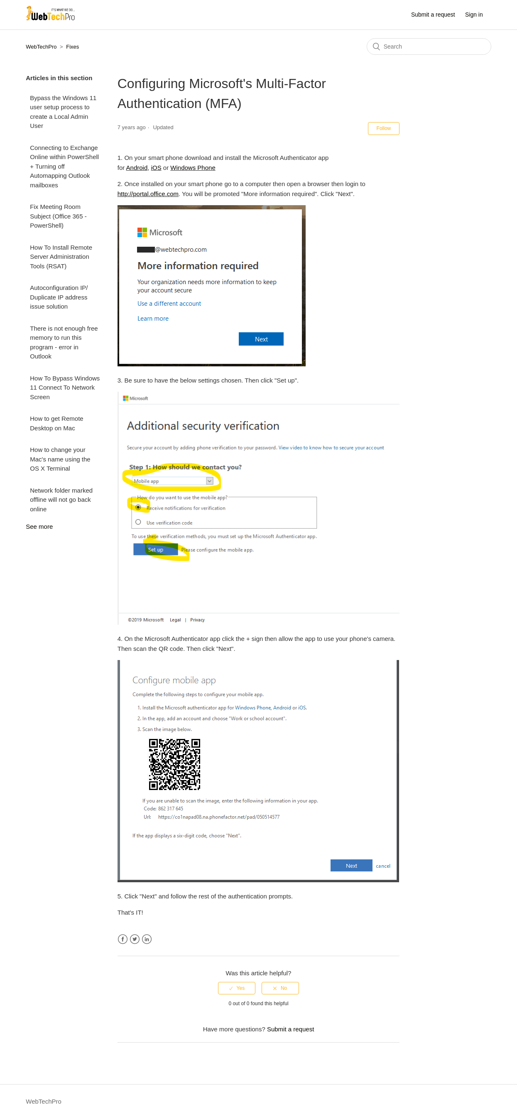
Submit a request (433, 14)
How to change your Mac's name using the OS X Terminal (60, 459)
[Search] (429, 46)
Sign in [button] (474, 14)
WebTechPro (41, 47)
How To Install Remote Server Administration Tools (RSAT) (61, 257)
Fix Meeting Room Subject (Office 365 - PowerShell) (58, 216)
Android (137, 167)
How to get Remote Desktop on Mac (56, 423)
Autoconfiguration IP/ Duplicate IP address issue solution (59, 297)
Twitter (135, 939)
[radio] (236, 988)
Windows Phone (192, 167)
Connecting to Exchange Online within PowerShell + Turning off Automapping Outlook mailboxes (64, 166)
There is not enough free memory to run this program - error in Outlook (64, 342)
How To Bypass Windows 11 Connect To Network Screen (65, 387)
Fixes (72, 47)
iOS (156, 167)
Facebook (123, 939)
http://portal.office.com (148, 193)
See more (39, 526)
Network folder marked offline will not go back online (61, 500)
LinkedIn (147, 939)
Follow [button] (384, 128)
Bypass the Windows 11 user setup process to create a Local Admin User (63, 112)
